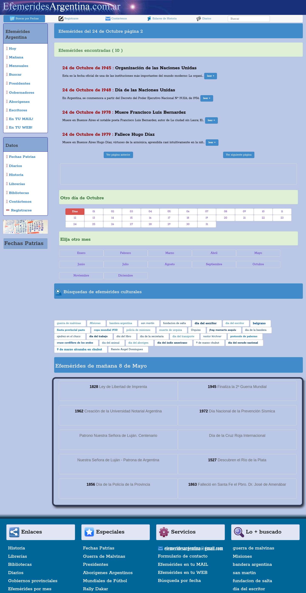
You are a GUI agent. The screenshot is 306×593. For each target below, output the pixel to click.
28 (150, 224)
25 (93, 224)
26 (112, 224)
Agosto (119, 264)
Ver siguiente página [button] (239, 154)
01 (93, 211)
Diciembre (278, 264)
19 (206, 217)
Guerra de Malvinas (104, 545)
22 (263, 217)
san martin (244, 562)
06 (187, 211)
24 (75, 224)
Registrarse (68, 18)
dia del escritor (249, 578)
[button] (210, 76)
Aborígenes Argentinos (108, 562)
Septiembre (158, 264)
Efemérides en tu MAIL (183, 553)
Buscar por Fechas (24, 18)
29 (169, 224)
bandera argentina (252, 553)
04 (150, 211)
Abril (198, 253)
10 (263, 211)
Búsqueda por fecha (179, 569)
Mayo (238, 253)
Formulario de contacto (183, 545)
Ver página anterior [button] (118, 154)
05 (169, 211)
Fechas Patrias (99, 537)
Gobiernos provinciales (32, 570)
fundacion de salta (252, 570)
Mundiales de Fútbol (105, 570)
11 (282, 211)
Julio (79, 264)
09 (244, 211)
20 (225, 217)
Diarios (203, 18)
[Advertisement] (240, 30)
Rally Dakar (95, 578)
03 (131, 211)
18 (188, 217)
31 (206, 224)
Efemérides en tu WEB (183, 561)
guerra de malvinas (253, 537)
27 (131, 224)
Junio (278, 253)
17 (169, 217)
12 (75, 217)
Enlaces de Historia (162, 18)
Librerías (17, 545)
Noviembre (238, 264)
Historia (16, 537)
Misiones (242, 545)
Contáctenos (116, 19)
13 (94, 217)
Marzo (158, 253)
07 (206, 211)
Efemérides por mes (29, 578)
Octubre (198, 264)
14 (112, 217)
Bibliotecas (20, 553)
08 (225, 211)
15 (131, 217)
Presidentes (95, 553)
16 (150, 217)
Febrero (118, 253)
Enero (79, 253)
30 (187, 224)
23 (281, 217)
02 (112, 211)
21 (244, 217)
